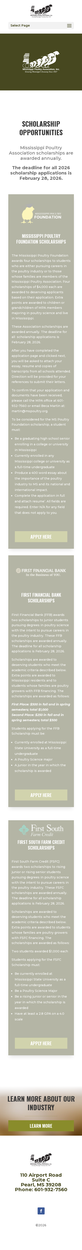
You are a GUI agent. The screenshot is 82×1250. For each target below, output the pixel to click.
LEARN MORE (41, 1125)
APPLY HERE (41, 536)
